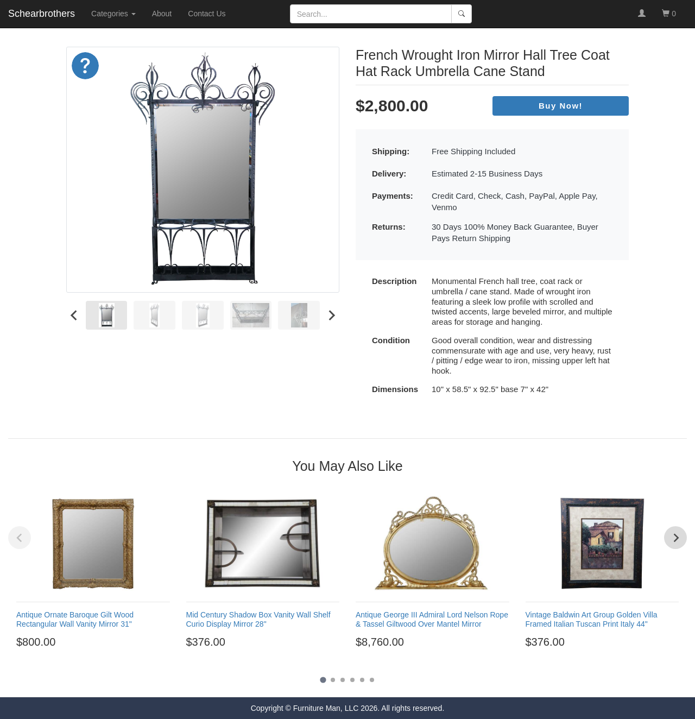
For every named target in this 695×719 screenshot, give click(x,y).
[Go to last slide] (74, 315)
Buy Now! (561, 105)
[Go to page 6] (372, 680)
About (162, 13)
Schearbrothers (41, 13)
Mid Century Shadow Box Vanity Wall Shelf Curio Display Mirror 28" (258, 619)
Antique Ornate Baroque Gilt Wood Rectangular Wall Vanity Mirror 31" (75, 619)
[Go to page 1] (323, 680)
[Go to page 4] (352, 680)
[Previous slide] (19, 537)
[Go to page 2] (333, 680)
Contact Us (206, 13)
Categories (113, 13)
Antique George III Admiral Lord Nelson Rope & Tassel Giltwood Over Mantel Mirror (432, 619)
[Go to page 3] (342, 680)
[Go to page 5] (362, 680)
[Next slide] (331, 315)
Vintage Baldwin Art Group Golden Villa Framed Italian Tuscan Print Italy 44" (592, 619)
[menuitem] (106, 315)
